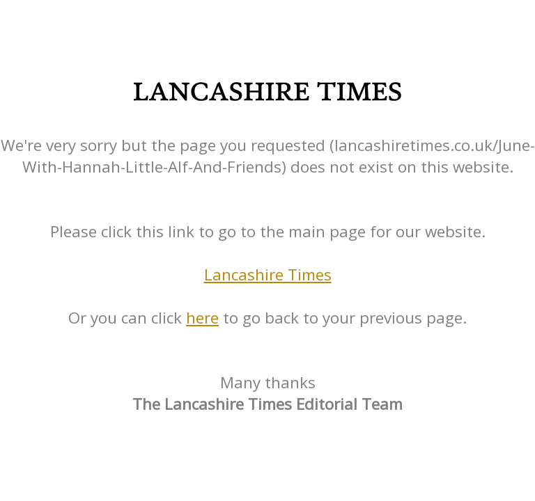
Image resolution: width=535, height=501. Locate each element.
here (202, 317)
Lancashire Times (268, 274)
